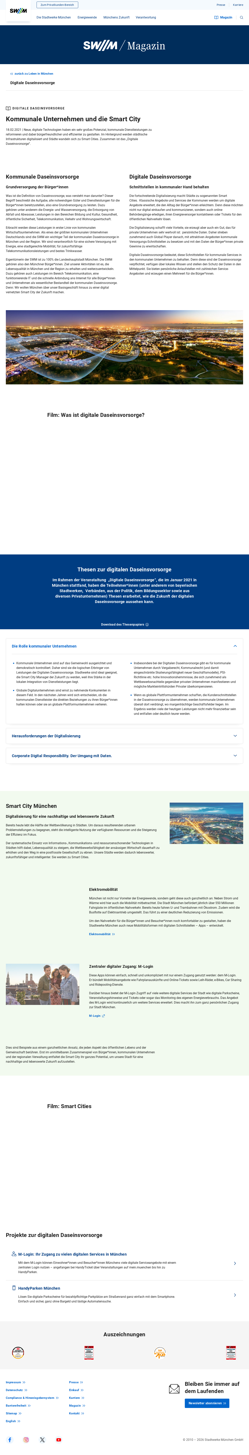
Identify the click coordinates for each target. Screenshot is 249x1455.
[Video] (124, 484)
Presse (221, 4)
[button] (241, 17)
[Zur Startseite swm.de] (18, 10)
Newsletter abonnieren (207, 1403)
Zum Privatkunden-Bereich (57, 4)
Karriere (238, 4)
